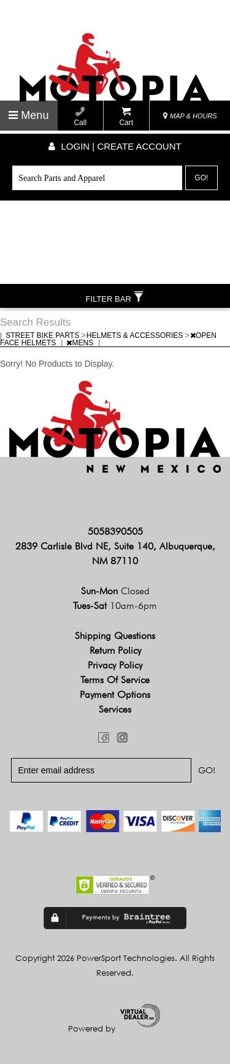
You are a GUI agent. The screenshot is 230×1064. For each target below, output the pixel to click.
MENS (80, 343)
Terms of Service (115, 680)
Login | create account (114, 146)
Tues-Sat (115, 605)
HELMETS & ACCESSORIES (135, 335)
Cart (126, 117)
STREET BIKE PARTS (43, 335)
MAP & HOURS (190, 116)
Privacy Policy (115, 665)
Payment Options (115, 694)
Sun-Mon (115, 591)
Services (115, 709)
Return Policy (115, 650)
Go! (201, 178)
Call (80, 117)
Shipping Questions (115, 635)
